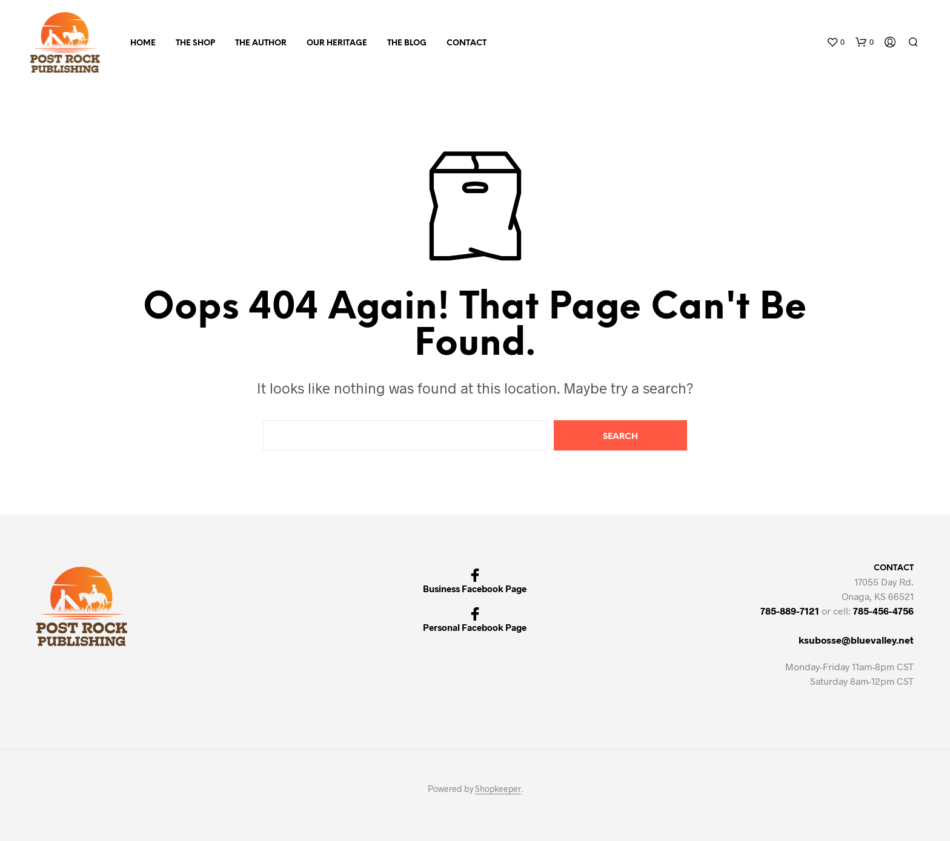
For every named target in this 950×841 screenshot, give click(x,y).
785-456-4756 (883, 610)
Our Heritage (337, 43)
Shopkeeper (498, 789)
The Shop (195, 43)
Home (143, 43)
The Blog (407, 43)
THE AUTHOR (261, 43)
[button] (835, 42)
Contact (467, 43)
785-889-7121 (789, 610)
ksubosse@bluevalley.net (856, 639)
